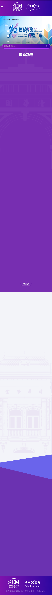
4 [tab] (8, 41)
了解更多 (26, 284)
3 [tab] (8, 36)
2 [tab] (8, 31)
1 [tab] (12, 26)
